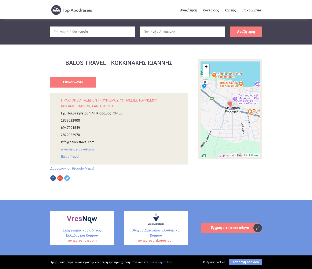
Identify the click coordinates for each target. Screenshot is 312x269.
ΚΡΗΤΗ (108, 106)
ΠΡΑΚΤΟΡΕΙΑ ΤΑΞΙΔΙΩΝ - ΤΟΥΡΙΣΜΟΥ (89, 100)
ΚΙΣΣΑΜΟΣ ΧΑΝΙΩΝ (75, 106)
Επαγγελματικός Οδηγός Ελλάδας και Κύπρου (82, 235)
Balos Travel (70, 157)
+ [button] (206, 67)
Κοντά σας (211, 10)
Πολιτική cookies (161, 262)
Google (254, 155)
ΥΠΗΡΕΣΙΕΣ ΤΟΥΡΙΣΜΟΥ (138, 100)
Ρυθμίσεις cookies (214, 262)
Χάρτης (230, 10)
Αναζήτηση (188, 10)
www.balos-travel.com (77, 149)
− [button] (206, 73)
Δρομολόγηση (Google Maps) (72, 168)
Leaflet (233, 155)
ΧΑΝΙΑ (97, 106)
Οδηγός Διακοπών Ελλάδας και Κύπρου (156, 235)
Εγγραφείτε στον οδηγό (230, 228)
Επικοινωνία (251, 10)
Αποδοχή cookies (245, 262)
